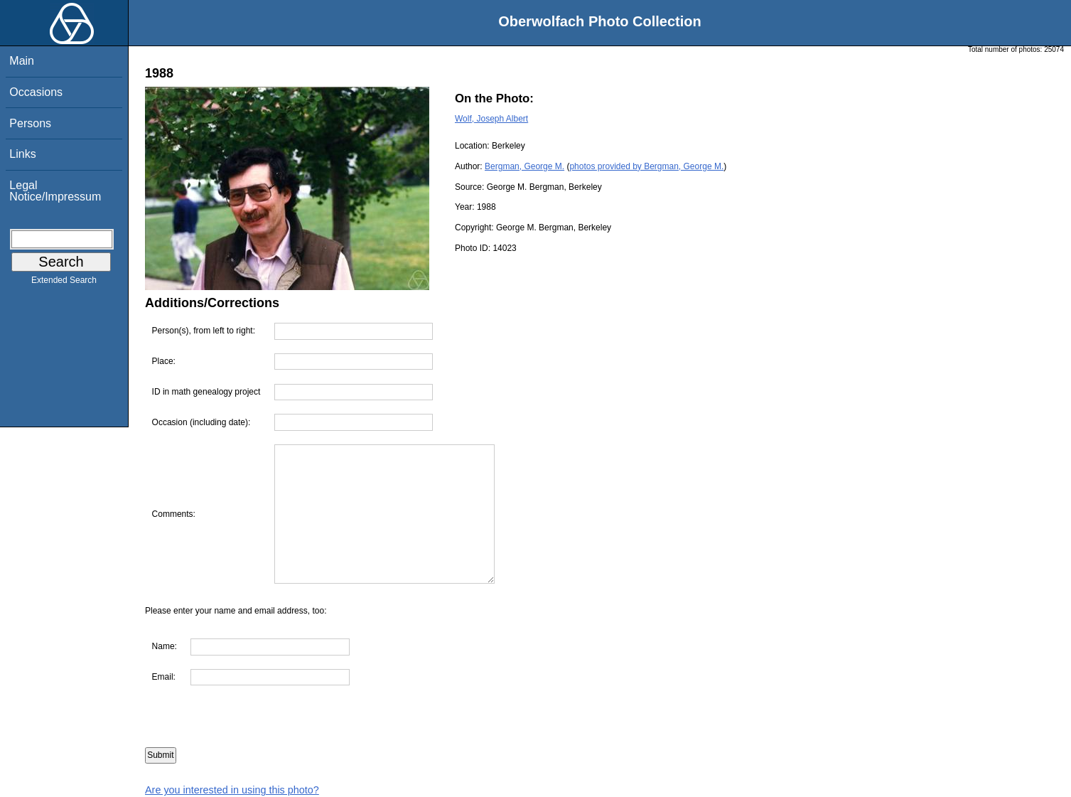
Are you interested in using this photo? (232, 790)
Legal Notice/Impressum (55, 191)
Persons (30, 123)
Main (21, 61)
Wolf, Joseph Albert (491, 119)
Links (22, 154)
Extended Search (64, 283)
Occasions (36, 92)
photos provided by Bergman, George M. (646, 166)
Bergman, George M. (524, 166)
